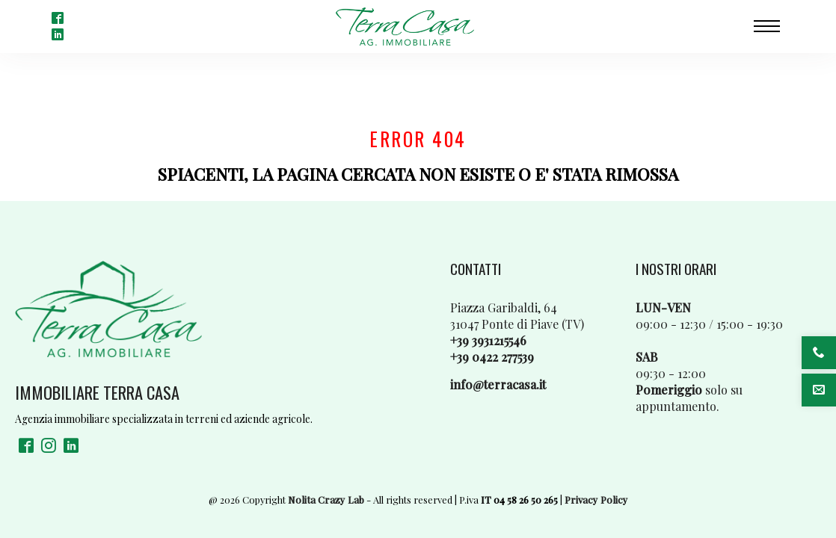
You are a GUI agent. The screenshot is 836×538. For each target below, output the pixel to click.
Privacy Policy (596, 499)
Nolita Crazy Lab (326, 499)
